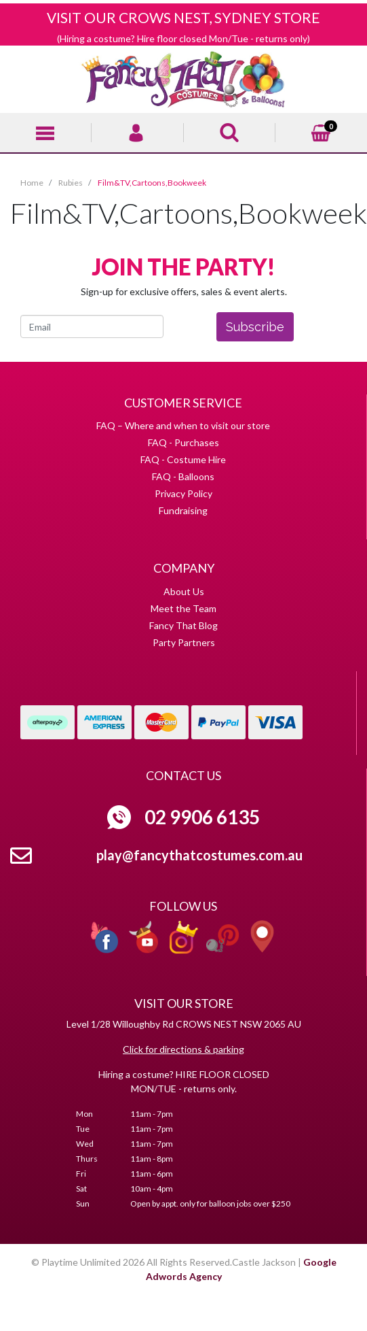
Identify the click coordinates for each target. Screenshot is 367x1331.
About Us (183, 591)
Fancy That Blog (183, 625)
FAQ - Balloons (183, 476)
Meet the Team (183, 608)
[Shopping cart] (321, 131)
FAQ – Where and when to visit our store (183, 425)
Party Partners (184, 642)
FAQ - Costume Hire (183, 459)
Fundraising (183, 510)
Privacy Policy (183, 493)
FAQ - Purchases (183, 442)
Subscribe (255, 327)
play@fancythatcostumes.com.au (199, 855)
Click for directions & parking (183, 1049)
